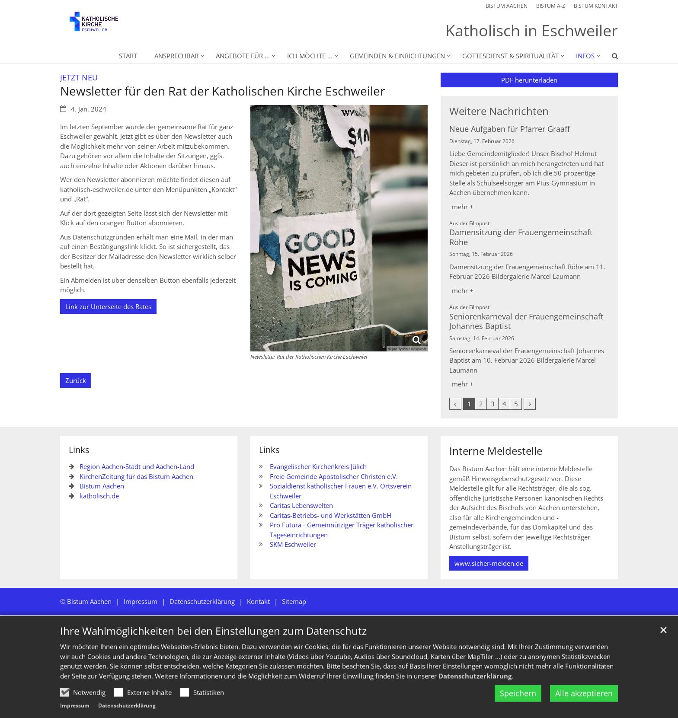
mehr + (462, 206)
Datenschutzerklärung (475, 691)
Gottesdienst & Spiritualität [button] (510, 55)
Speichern (518, 709)
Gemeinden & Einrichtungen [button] (397, 55)
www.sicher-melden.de (488, 563)
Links (79, 449)
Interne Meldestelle (495, 450)
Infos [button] (585, 55)
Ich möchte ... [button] (310, 55)
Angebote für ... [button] (243, 55)
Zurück (75, 380)
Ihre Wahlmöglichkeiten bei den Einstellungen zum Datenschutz (213, 647)
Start (128, 55)
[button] (609, 57)
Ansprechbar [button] (176, 55)
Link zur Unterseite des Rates (108, 306)
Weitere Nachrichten (499, 111)
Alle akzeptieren (584, 709)
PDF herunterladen (529, 80)
